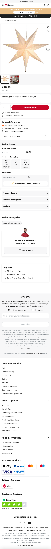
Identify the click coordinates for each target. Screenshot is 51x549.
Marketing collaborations (12, 412)
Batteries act (21, 530)
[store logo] (11, 5)
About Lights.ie (10, 400)
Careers (5, 427)
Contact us (6, 375)
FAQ (3, 368)
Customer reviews (9, 423)
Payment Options (11, 460)
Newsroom (14, 427)
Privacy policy (7, 446)
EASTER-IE (24, 12)
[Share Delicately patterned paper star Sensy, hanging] (47, 31)
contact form (19, 346)
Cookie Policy (11, 530)
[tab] (25, 378)
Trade (4, 420)
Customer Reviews (12, 494)
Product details (10, 193)
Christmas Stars (10, 21)
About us (5, 405)
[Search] (44, 5)
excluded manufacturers (34, 354)
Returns (5, 382)
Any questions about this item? (27, 183)
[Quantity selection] (6, 107)
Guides (14, 431)
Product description (12, 199)
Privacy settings (8, 527)
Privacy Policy (43, 527)
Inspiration (6, 431)
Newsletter (6, 409)
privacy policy (25, 348)
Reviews (6, 206)
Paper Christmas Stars (11, 223)
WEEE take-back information (35, 530)
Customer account (9, 390)
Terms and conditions (11, 442)
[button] (4, 79)
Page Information (11, 437)
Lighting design (14, 420)
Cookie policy (7, 450)
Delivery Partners (11, 480)
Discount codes (8, 416)
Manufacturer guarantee (12, 393)
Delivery (5, 379)
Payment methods (9, 386)
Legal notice (7, 453)
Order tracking (8, 372)
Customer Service (11, 363)
